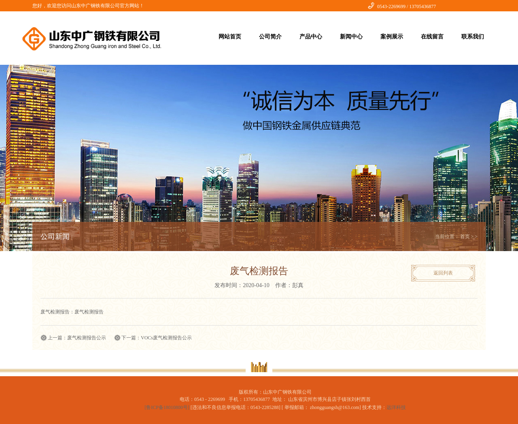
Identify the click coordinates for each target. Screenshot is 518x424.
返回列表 (443, 273)
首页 (465, 236)
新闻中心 (351, 37)
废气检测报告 (89, 312)
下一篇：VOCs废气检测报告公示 (156, 338)
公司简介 (270, 37)
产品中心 (310, 37)
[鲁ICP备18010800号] (167, 407)
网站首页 (230, 37)
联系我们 (472, 37)
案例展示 (391, 37)
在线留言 (432, 37)
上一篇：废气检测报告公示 (77, 338)
